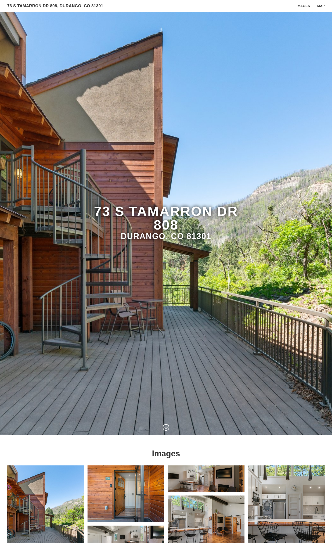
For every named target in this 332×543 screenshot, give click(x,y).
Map (321, 6)
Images (303, 6)
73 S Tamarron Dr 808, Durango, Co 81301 (55, 6)
